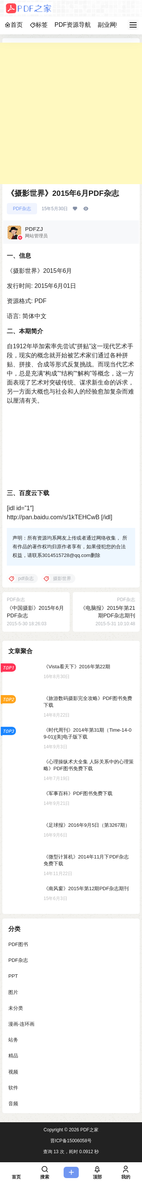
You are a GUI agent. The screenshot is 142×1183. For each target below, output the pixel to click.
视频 (13, 1072)
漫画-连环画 (21, 1024)
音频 (13, 1103)
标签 (39, 25)
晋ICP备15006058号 (71, 1140)
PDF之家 (88, 1129)
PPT (13, 976)
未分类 (15, 1008)
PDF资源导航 (73, 25)
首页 (14, 25)
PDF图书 (18, 944)
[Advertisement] (71, 113)
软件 (13, 1088)
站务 (13, 1040)
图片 (13, 992)
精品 (13, 1056)
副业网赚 (110, 25)
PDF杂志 (22, 208)
